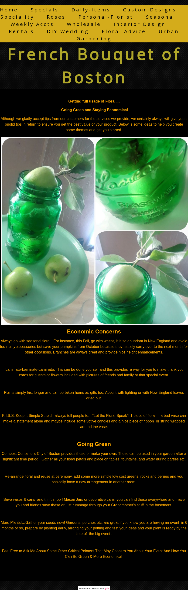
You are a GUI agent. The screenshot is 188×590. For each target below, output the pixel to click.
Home (9, 9)
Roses (56, 17)
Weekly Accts (32, 24)
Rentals (21, 31)
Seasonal (161, 17)
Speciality (17, 17)
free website (93, 588)
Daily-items (91, 9)
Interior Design (140, 24)
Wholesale (84, 24)
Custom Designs (149, 9)
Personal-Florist (106, 17)
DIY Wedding (68, 31)
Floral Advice (124, 31)
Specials (45, 9)
